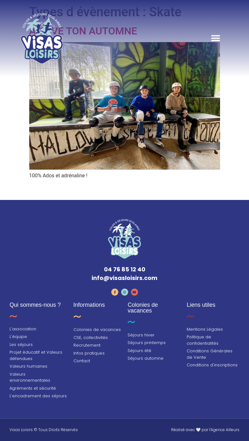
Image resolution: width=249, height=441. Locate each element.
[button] (216, 38)
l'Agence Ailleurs (224, 429)
